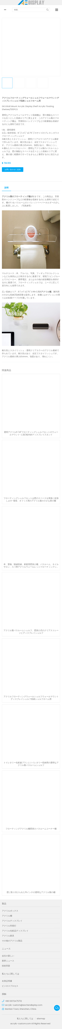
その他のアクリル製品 (12, 940)
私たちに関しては (25, 1018)
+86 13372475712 (13, 1001)
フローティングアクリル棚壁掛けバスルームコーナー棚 (31, 828)
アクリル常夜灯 (9, 925)
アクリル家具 (8, 935)
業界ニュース (8, 960)
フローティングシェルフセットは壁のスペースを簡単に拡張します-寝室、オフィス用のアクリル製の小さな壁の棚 (31, 499)
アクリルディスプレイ (12, 920)
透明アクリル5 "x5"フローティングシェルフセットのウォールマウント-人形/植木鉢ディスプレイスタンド (31, 433)
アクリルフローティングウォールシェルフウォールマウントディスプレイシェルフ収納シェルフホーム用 (31, 697)
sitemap (41, 1018)
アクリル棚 (7, 915)
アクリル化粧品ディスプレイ (15, 930)
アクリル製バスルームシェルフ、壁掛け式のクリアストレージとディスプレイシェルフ (31, 631)
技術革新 (6, 965)
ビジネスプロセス (10, 986)
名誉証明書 (7, 981)
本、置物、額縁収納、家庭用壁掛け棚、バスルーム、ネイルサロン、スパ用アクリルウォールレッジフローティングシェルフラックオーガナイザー (31, 565)
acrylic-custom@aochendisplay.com (23, 1005)
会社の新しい (8, 955)
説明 (6, 187)
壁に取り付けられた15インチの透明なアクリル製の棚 (31, 892)
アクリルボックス (10, 910)
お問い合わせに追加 (13, 170)
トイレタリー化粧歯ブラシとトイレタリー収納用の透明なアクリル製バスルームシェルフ (31, 764)
